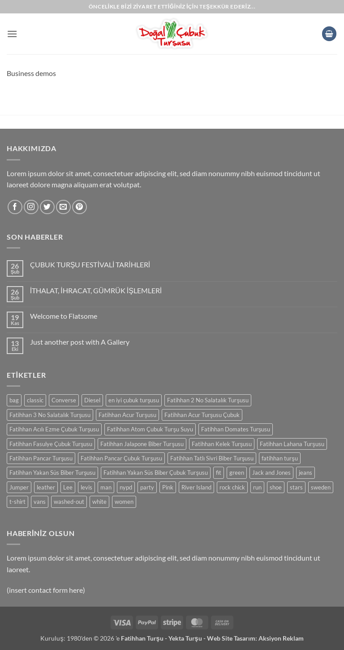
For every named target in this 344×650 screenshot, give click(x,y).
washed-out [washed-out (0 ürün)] (69, 501)
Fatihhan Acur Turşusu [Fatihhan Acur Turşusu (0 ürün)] (127, 414)
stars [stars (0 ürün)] (296, 487)
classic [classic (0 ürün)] (35, 400)
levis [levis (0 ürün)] (86, 487)
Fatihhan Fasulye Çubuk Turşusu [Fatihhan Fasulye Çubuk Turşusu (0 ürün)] (50, 443)
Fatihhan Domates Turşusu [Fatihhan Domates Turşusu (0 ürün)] (235, 429)
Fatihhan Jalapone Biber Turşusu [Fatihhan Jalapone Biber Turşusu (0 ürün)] (141, 443)
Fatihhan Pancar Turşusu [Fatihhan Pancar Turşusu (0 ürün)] (41, 458)
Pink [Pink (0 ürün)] (167, 487)
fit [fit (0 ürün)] (218, 472)
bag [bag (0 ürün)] (14, 400)
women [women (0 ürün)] (124, 501)
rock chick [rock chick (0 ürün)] (232, 487)
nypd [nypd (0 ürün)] (126, 487)
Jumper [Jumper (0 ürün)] (19, 487)
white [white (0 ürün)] (99, 501)
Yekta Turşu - (187, 638)
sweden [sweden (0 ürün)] (321, 487)
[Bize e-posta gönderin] (63, 207)
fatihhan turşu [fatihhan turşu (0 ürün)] (279, 458)
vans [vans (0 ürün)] (40, 501)
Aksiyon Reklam (281, 638)
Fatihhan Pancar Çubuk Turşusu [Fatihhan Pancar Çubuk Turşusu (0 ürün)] (121, 458)
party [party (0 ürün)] (147, 487)
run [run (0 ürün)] (257, 487)
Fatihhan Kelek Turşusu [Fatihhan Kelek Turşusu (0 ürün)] (222, 443)
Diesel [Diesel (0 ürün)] (92, 400)
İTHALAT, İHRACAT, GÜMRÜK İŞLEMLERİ (96, 290)
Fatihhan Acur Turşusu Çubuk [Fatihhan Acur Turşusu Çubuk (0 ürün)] (202, 414)
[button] (12, 34)
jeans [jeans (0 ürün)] (305, 472)
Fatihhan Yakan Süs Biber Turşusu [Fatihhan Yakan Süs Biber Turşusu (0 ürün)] (52, 472)
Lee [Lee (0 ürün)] (68, 487)
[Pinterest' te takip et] (79, 207)
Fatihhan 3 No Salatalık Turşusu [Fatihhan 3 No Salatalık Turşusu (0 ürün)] (49, 414)
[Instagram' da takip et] (31, 207)
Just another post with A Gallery (79, 342)
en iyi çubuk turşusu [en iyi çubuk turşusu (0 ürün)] (133, 400)
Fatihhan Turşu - (144, 638)
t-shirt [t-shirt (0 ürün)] (17, 501)
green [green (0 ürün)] (236, 472)
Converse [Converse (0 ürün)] (64, 400)
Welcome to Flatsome (63, 316)
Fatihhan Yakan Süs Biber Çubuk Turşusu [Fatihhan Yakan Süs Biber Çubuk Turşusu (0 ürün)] (155, 472)
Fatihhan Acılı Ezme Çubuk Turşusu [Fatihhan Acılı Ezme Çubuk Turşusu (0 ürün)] (54, 429)
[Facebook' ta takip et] (15, 207)
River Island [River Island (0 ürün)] (196, 487)
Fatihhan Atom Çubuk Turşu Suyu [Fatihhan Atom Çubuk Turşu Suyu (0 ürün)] (150, 429)
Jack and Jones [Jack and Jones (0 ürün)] (271, 472)
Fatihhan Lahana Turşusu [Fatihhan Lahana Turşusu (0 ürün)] (292, 443)
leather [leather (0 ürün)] (46, 487)
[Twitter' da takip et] (47, 207)
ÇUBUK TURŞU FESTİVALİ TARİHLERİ (90, 264)
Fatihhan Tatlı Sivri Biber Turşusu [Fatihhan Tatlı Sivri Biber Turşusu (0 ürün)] (212, 458)
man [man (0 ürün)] (106, 487)
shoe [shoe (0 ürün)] (276, 487)
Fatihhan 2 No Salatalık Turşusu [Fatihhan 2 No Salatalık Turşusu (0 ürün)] (207, 400)
